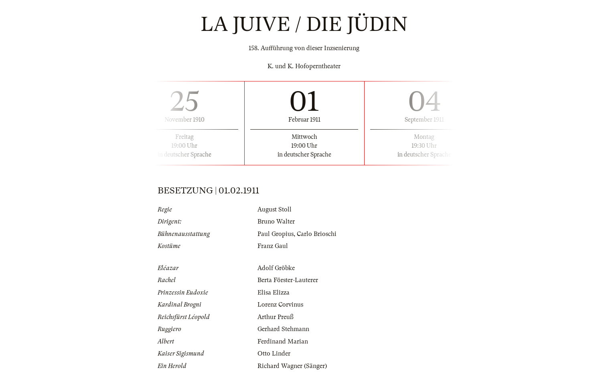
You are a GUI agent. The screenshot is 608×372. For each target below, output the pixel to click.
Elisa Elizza (273, 292)
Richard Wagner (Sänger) (292, 366)
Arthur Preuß (275, 317)
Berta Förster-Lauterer (287, 280)
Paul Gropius (275, 234)
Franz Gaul (272, 246)
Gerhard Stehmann (283, 329)
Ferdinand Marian (282, 341)
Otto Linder (273, 353)
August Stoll (274, 209)
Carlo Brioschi (316, 234)
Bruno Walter (276, 221)
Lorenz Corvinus (280, 304)
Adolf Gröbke (276, 268)
